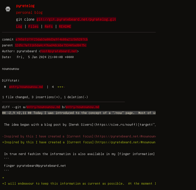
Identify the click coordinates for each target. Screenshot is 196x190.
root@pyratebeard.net (58, 51)
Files (33, 26)
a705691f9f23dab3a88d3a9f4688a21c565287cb (52, 39)
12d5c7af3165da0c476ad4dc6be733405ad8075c (51, 45)
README (65, 26)
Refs (49, 26)
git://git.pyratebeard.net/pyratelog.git (76, 19)
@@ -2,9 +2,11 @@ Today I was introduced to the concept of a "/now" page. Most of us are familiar (91, 113)
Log (19, 26)
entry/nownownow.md (26, 86)
